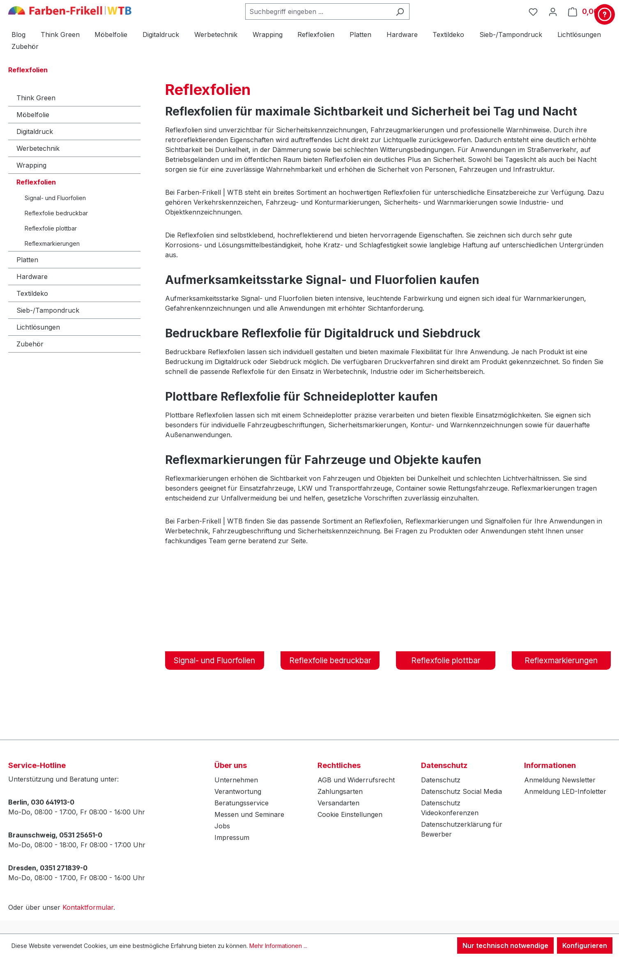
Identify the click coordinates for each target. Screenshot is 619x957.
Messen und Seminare (249, 814)
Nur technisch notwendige (505, 945)
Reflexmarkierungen (52, 243)
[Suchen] (400, 11)
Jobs (222, 826)
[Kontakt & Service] (604, 14)
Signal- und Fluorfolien (55, 197)
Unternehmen (236, 780)
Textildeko (32, 293)
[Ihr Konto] (553, 11)
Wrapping (31, 165)
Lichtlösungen (38, 327)
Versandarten (338, 803)
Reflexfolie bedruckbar (56, 213)
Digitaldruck (34, 131)
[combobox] (318, 11)
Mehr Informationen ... (278, 945)
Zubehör (30, 344)
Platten (27, 260)
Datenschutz (440, 780)
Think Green (35, 98)
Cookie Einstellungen (350, 814)
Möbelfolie (32, 115)
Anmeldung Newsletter (560, 780)
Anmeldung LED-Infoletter (565, 791)
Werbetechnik (38, 148)
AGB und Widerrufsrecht (356, 780)
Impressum (231, 837)
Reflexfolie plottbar (51, 228)
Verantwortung (237, 791)
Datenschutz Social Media (461, 791)
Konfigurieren (584, 945)
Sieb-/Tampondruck (47, 310)
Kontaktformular (87, 907)
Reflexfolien (36, 182)
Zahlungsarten (340, 791)
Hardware (32, 276)
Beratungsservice (241, 803)
